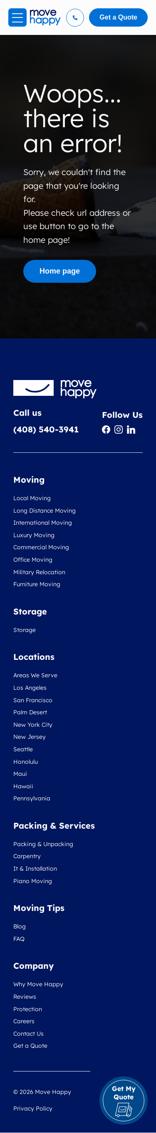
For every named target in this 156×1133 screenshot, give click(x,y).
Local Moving (32, 498)
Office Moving (32, 559)
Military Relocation (39, 572)
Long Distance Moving (44, 510)
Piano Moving (32, 881)
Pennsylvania (31, 798)
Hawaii (23, 786)
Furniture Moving (36, 584)
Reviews (24, 996)
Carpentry (27, 856)
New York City (32, 724)
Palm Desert (30, 712)
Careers (24, 1021)
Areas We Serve (35, 675)
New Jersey (29, 737)
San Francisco (32, 700)
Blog (19, 926)
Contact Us (28, 1033)
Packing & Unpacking (43, 844)
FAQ (19, 939)
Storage (24, 630)
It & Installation (35, 868)
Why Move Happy (38, 984)
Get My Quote (124, 1100)
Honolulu (25, 761)
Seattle (23, 749)
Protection (27, 1009)
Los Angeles (30, 687)
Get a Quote (30, 1045)
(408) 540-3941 (46, 429)
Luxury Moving (33, 535)
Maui (20, 774)
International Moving (42, 522)
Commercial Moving (41, 547)
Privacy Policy (32, 1108)
